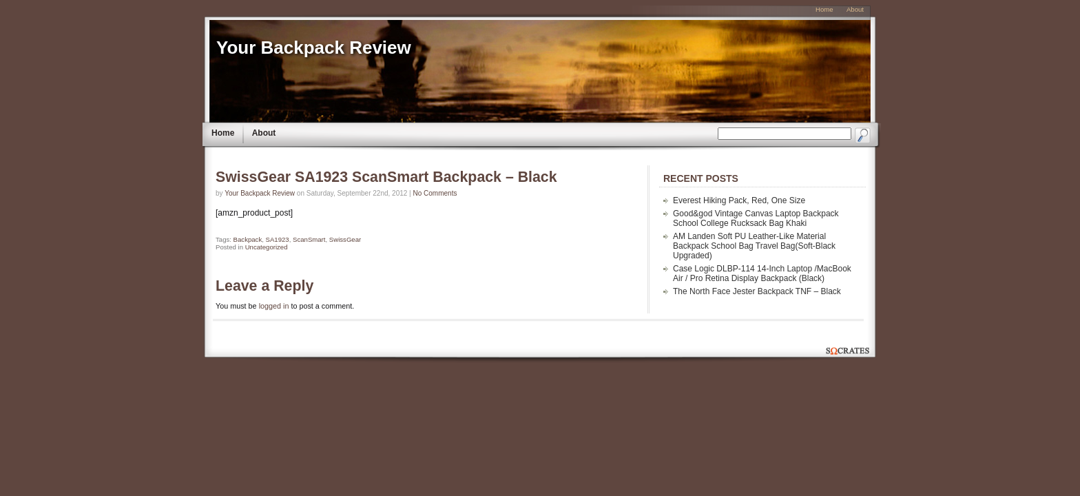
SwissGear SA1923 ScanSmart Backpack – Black (386, 177)
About (264, 133)
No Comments (435, 193)
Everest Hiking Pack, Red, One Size (739, 200)
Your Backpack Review (313, 47)
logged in (274, 306)
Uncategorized (266, 247)
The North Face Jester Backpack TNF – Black (757, 291)
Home (222, 133)
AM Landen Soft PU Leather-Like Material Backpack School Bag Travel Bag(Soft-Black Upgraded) (754, 245)
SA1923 (277, 239)
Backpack (247, 239)
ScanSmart (309, 239)
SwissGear (345, 239)
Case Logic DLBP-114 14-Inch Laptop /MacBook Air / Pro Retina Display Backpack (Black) (762, 273)
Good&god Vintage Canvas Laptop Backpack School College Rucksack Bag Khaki (756, 218)
